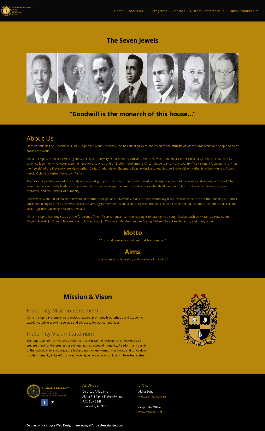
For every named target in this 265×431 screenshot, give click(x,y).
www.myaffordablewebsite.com (99, 425)
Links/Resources (242, 11)
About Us (136, 11)
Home (118, 11)
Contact (179, 11)
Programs (159, 11)
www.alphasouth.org (152, 396)
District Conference (205, 11)
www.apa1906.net (150, 412)
